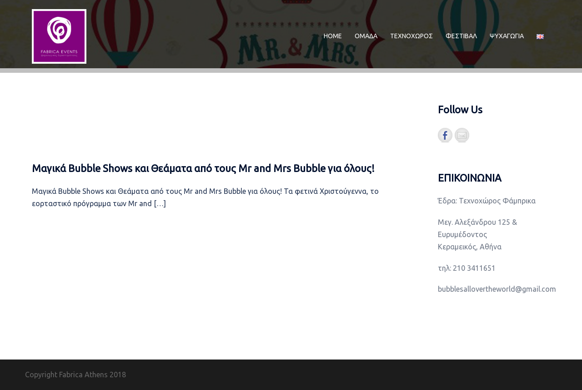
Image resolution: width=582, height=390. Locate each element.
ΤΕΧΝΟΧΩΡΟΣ (411, 36)
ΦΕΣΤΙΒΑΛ (461, 36)
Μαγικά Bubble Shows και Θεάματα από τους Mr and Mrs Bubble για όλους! (203, 168)
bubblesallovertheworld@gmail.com (497, 289)
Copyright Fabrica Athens (66, 374)
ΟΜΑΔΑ (366, 36)
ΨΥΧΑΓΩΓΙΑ (507, 36)
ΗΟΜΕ (333, 36)
